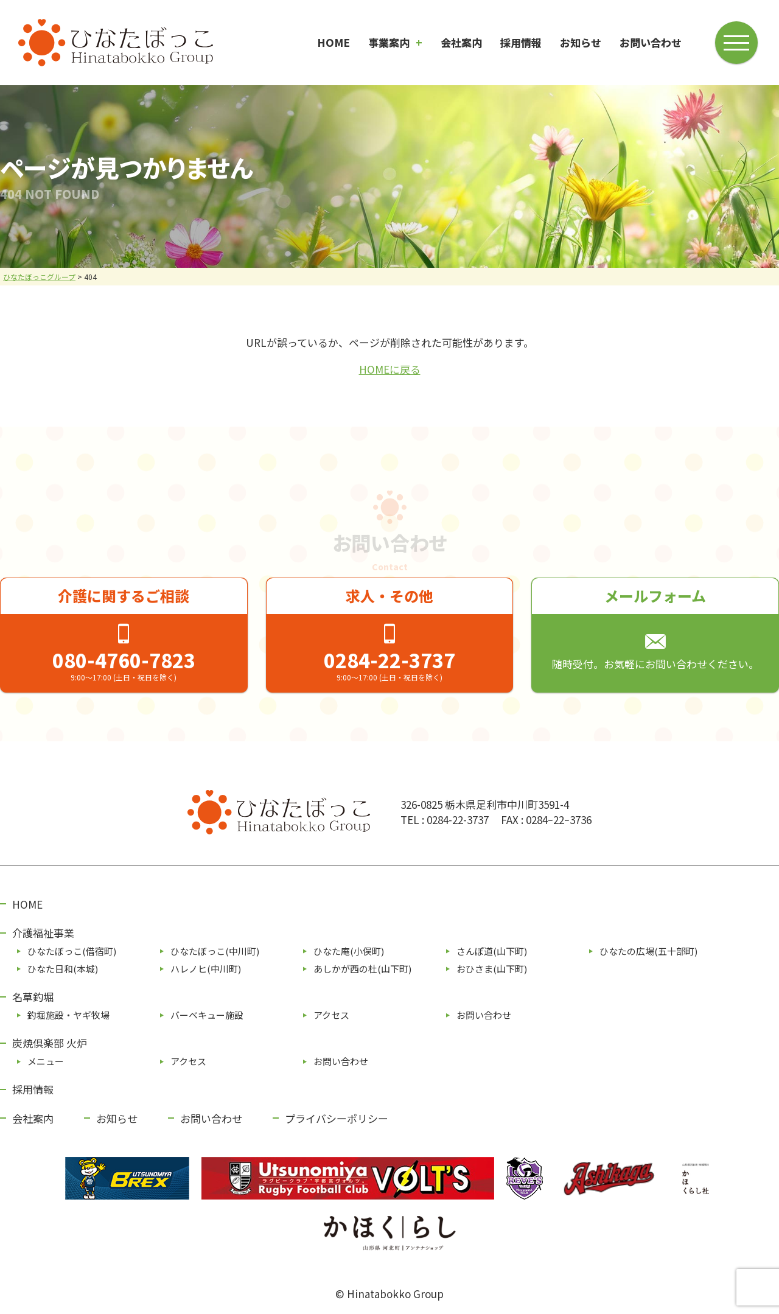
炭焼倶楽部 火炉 (49, 1042)
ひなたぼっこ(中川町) (214, 951)
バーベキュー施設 (206, 1014)
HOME (333, 42)
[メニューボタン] (737, 41)
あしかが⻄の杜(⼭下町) (362, 968)
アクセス (331, 1014)
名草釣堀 (33, 996)
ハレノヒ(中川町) (205, 968)
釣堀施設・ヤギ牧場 (68, 1014)
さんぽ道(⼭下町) (491, 951)
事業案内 (389, 42)
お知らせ (580, 42)
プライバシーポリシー (336, 1118)
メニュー (45, 1061)
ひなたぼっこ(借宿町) (71, 951)
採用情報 (521, 42)
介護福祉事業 (43, 932)
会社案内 (461, 42)
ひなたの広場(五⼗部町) (648, 951)
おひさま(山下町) (491, 968)
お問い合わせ (651, 42)
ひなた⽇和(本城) (62, 968)
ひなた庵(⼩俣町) (348, 951)
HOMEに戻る (390, 369)
